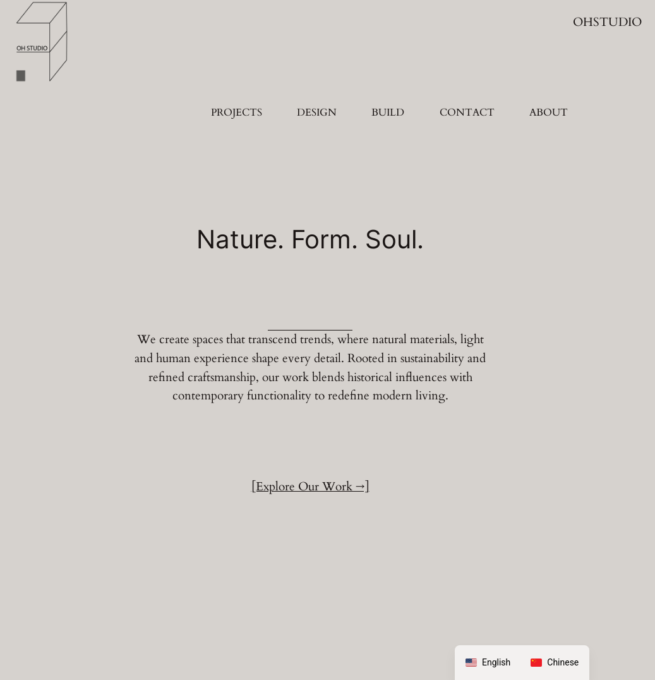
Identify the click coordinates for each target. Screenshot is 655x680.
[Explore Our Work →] (310, 486)
